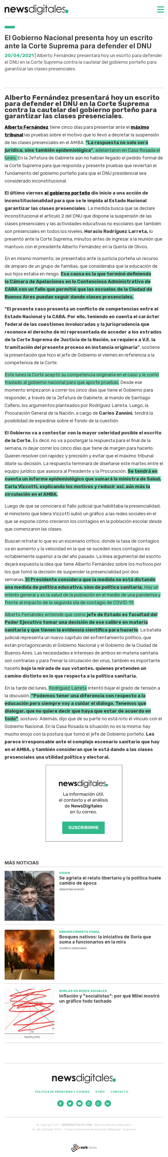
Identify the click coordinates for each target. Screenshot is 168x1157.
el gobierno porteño (67, 193)
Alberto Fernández (27, 127)
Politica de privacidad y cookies (62, 1092)
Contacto (119, 1092)
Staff (100, 1092)
